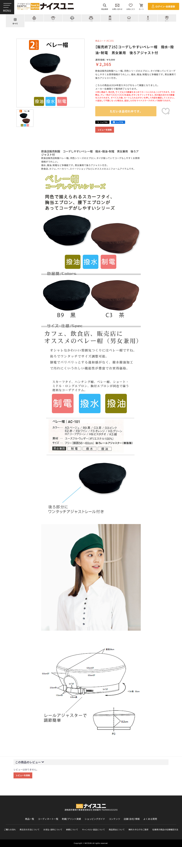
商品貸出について (117, 829)
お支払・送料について (52, 829)
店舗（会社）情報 (132, 819)
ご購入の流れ (10, 829)
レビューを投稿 (105, 129)
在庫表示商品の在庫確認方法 (165, 829)
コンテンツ (114, 819)
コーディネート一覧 (48, 819)
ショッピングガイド (95, 819)
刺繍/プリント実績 (71, 819)
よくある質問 (150, 819)
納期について (72, 829)
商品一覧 (29, 819)
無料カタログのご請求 (138, 829)
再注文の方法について (30, 829)
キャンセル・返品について (93, 829)
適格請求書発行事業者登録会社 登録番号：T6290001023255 (91, 809)
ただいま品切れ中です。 (126, 111)
